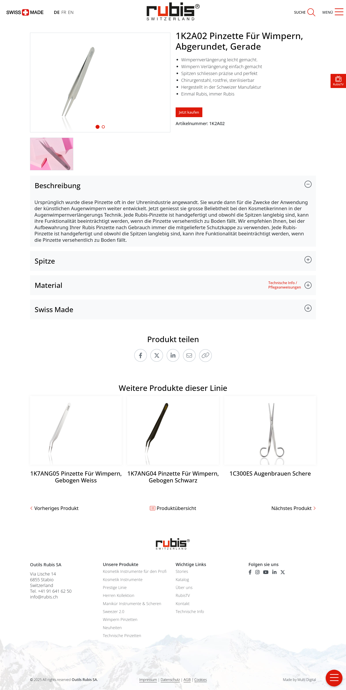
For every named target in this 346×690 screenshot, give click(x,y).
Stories (182, 571)
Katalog (182, 579)
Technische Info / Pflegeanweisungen (284, 285)
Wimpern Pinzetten (120, 619)
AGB (187, 679)
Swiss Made (54, 309)
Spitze (45, 261)
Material (48, 285)
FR (63, 12)
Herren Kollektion (118, 595)
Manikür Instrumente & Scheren (132, 603)
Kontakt (183, 603)
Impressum (148, 679)
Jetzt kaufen (189, 112)
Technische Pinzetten (122, 635)
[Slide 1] (98, 127)
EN (70, 12)
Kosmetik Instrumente (123, 579)
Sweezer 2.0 (113, 611)
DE (57, 12)
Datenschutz (170, 679)
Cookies (200, 679)
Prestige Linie (115, 587)
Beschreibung (58, 185)
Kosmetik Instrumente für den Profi (134, 571)
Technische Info (190, 611)
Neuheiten (112, 627)
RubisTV (183, 595)
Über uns (184, 587)
